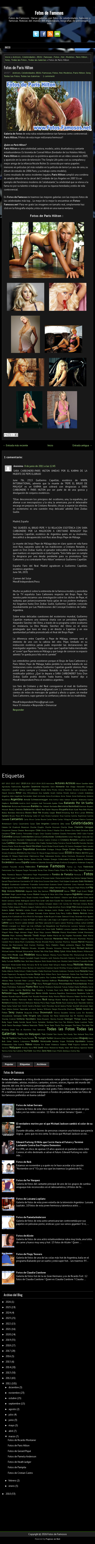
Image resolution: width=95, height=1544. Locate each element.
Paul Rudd (84, 974)
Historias (20, 891)
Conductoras (47, 836)
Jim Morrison (74, 903)
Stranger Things (72, 1018)
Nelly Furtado (7, 961)
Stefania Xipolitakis (26, 1018)
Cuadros (82, 840)
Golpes (66, 881)
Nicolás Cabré (66, 961)
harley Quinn (7, 887)
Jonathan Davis (59, 907)
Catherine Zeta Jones (60, 823)
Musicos (14, 957)
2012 (8, 1378)
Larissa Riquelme (76, 919)
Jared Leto (44, 900)
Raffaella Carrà (86, 987)
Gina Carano (44, 881)
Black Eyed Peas (75, 809)
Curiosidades (21, 843)
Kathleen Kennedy (34, 913)
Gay (72, 878)
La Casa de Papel (27, 919)
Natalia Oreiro (74, 958)
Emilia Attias (60, 856)
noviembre (14, 1392)
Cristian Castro (44, 840)
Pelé (59, 977)
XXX (71, 1047)
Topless (13, 1038)
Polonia (29, 983)
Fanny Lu (71, 866)
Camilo (90, 815)
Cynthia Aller (34, 843)
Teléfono (25, 1025)
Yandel (90, 1047)
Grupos (5, 884)
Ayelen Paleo (57, 803)
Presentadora (65, 983)
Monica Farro (56, 954)
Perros (85, 977)
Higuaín (71, 887)
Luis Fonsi (45, 929)
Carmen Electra (78, 819)
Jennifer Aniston (79, 900)
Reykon (5, 996)
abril (11, 1431)
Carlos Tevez (52, 819)
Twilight (42, 1038)
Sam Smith (22, 1006)
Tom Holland (79, 1034)
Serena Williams (44, 1009)
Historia (11, 891)
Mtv (71, 954)
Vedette (35, 1041)
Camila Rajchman (78, 815)
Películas (66, 977)
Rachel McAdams (46, 987)
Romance (6, 1002)
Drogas (48, 853)
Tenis (41, 1025)
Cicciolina (6, 833)
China (43, 830)
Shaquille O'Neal (31, 1012)
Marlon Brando (41, 941)
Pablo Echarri (20, 971)
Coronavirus (7, 840)
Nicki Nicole (47, 961)
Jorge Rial (71, 906)
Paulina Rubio (27, 977)
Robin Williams (34, 999)
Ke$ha (69, 913)
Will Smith (38, 1047)
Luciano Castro (16, 929)
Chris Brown (65, 830)
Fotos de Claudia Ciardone (31, 1272)
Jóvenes (79, 907)
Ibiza (52, 894)
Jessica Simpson (45, 903)
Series (79, 1009)
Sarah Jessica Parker (63, 1006)
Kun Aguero (88, 916)
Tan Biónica (68, 1022)
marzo (12, 1436)
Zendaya (66, 1050)
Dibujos (58, 849)
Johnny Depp (47, 907)
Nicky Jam (56, 961)
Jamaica (10, 900)
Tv (35, 1038)
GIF (32, 881)
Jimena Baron (87, 903)
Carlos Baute (40, 819)
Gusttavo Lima (69, 884)
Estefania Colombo (37, 862)
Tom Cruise (47, 1034)
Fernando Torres (36, 870)
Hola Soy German (41, 891)
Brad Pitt (37, 812)
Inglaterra (77, 894)
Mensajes (6, 948)
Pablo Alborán (8, 971)
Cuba (4, 843)
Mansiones (88, 932)
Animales (41, 796)
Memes (89, 944)
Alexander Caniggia (85, 786)
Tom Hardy (68, 1034)
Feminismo (6, 870)
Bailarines (16, 806)
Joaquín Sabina (34, 907)
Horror (67, 891)
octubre (13, 1398)
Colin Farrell (87, 833)
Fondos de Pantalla (62, 874)
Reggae (15, 993)
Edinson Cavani (57, 853)
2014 (8, 1367)
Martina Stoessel (70, 941)
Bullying (28, 815)
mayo (12, 1425)
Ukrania (57, 1038)
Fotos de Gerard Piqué (19, 1451)
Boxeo (28, 812)
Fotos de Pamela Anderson (31, 1217)
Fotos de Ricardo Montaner (22, 1440)
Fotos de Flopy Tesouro (29, 1254)
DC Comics (69, 846)
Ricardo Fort (27, 996)
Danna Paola (7, 846)
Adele (91, 783)
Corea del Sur (87, 836)
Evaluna (63, 862)
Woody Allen (64, 1047)
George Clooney (87, 878)
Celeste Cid (6, 827)
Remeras (52, 993)
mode (21, 954)
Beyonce (55, 809)
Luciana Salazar (78, 926)
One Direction (47, 968)
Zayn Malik (57, 1050)
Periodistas (76, 977)
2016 (8, 1356)
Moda (15, 954)
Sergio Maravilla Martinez (63, 1009)
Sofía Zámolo (43, 1015)
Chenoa (14, 830)
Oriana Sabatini (73, 968)
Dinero (4, 853)
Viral (70, 1044)
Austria (22, 803)
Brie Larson (80, 812)
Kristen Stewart (62, 916)
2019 (8, 1339)
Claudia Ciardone (52, 833)
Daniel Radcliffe (72, 843)
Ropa (48, 1002)
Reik (33, 993)
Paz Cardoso (51, 977)
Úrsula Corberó (72, 1038)
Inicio (7, 47)
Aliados (36, 789)
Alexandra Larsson (10, 789)
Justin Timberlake (72, 910)
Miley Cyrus (59, 951)
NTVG (19, 968)
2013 (8, 783)
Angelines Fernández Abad (25, 796)
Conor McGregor (74, 836)
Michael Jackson (85, 948)
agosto (12, 1409)
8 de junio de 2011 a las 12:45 (39, 466)
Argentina (17, 799)
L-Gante (16, 919)
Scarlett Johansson (80, 1006)
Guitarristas (44, 884)
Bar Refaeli (44, 806)
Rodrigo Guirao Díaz (71, 999)
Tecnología (17, 1025)
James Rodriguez (22, 900)
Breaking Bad (68, 812)
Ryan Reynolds (80, 1002)
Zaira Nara (47, 1050)
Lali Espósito (62, 919)
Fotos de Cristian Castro (20, 1472)
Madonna (83, 929)
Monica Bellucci (42, 954)
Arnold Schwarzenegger (36, 799)
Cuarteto (89, 840)
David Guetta (58, 846)
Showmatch (46, 1012)
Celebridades (28, 57)
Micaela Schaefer (37, 948)
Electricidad (23, 856)
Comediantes (27, 836)
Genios (77, 878)
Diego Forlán (68, 849)
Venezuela (45, 1041)
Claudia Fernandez (68, 833)
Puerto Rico (32, 986)
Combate (16, 836)
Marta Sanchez (55, 941)
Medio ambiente (67, 945)
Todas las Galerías (37, 60)
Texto (52, 1025)
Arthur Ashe (58, 799)
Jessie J (56, 903)
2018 (23, 783)
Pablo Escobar (32, 971)
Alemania (60, 786)
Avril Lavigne (32, 803)
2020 (28, 783)
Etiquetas (25, 1064)
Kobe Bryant (49, 916)
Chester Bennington (26, 830)
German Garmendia (21, 881)
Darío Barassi (19, 846)
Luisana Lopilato (71, 929)
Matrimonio (18, 945)
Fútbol (25, 878)
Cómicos (37, 836)
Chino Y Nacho (53, 830)
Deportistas (29, 849)
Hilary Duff (84, 887)
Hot (62, 57)
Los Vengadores (49, 926)
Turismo (30, 1038)
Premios (55, 983)
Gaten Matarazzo (57, 878)
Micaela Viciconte (53, 948)
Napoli (37, 958)
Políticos (20, 983)
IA (48, 894)
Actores (60, 783)
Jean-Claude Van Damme (60, 900)
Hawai (40, 887)
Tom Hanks (58, 1034)
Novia (14, 968)
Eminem (89, 856)
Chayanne (6, 830)
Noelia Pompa (67, 964)
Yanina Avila (7, 1050)
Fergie (25, 870)
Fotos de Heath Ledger (19, 1462)
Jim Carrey (64, 903)
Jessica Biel (22, 903)
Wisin (46, 1047)
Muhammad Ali (80, 954)
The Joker (86, 1025)
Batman (82, 806)
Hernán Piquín (61, 887)
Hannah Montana (85, 884)
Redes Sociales (85, 990)
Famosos (57, 866)
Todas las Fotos (19, 60)
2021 (8, 1329)
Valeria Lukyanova (21, 1041)
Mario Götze (14, 941)
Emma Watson (43, 859)
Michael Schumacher (24, 951)
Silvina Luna (75, 1012)
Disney (20, 852)
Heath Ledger (48, 887)
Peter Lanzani (28, 980)
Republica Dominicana (66, 993)
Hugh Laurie (16, 894)
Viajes (62, 1041)
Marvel (81, 941)
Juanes (86, 907)
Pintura (83, 980)
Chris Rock (75, 830)
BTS (22, 815)
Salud (14, 1006)
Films (62, 870)
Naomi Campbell (26, 958)
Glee (51, 881)
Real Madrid (70, 990)
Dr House (40, 853)
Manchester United (75, 932)
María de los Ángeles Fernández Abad (70, 935)
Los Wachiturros (63, 926)
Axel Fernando (45, 803)
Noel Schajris (54, 964)
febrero (12, 1480)
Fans (80, 866)
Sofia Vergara (29, 1015)
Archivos (41, 1064)
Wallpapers (15, 1047)
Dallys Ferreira (58, 843)
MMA (9, 954)
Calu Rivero (46, 815)
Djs (25, 853)
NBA (91, 958)
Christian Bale (87, 830)
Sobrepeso (17, 1015)
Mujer (90, 954)
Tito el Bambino (23, 1029)
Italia (47, 897)
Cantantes (16, 819)
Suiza (34, 1022)
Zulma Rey (75, 1050)
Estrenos (49, 862)
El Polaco (14, 856)
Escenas (18, 862)
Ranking (27, 990)
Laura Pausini (15, 922)
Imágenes (68, 894)
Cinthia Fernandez (24, 833)
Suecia (84, 1019)
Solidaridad (64, 1015)
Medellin (55, 945)
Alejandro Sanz (48, 786)
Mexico (16, 948)
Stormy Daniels (57, 1019)
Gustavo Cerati (56, 884)
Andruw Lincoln (77, 793)
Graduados (74, 881)
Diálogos (50, 849)
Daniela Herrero (86, 843)
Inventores (15, 897)
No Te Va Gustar (41, 964)
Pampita (84, 971)
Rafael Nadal (74, 987)
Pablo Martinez (45, 971)
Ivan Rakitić (55, 897)
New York (25, 961)
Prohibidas (11, 987)
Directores (12, 853)
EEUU (39, 57)
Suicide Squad (25, 1022)
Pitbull (90, 980)
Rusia (58, 1002)
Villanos (36, 1044)
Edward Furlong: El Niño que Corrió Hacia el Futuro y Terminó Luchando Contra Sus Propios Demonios (49, 1144)
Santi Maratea (47, 1006)
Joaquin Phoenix (20, 907)
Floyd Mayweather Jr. (42, 874)
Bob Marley (88, 809)
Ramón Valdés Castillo (11, 990)
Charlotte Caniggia (83, 827)
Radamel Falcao (61, 987)
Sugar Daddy (12, 1022)
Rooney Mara (39, 1002)
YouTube (28, 1050)
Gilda (36, 881)
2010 (8, 1493)
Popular (9, 1064)
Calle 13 (36, 815)
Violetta (63, 1044)
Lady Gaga (52, 919)
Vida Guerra (18, 1044)
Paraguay (21, 974)
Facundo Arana (17, 866)
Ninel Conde (16, 964)
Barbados (53, 806)
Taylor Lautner (80, 1022)
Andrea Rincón (62, 793)
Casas (32, 823)
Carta (15, 823)
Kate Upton (20, 913)
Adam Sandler (82, 783)
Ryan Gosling (67, 1002)
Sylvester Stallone (46, 1022)
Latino (5, 922)
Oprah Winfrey (60, 968)
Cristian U (55, 840)
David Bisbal (47, 846)
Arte (50, 799)
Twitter (49, 1038)
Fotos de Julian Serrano (29, 1105)
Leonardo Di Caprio (52, 922)
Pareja (37, 974)
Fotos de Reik (23, 1161)
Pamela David (74, 971)
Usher (9, 1041)
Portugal (47, 983)
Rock (44, 999)
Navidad (85, 958)
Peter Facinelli (15, 980)
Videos (28, 1044)
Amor (18, 792)
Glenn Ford (58, 881)
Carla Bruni (29, 819)
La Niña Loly (41, 919)
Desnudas (41, 849)
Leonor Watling (66, 922)
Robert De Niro (80, 996)
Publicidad (21, 987)
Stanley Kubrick (9, 1019)
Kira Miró (27, 916)
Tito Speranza (39, 1029)
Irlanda (35, 897)
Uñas (63, 1038)
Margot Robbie (46, 935)
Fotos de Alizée (24, 1235)
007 (3, 783)
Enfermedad (63, 859)
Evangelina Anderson (76, 862)
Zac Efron (37, 1050)
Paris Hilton (81, 57)
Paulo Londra (39, 977)
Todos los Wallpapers (29, 1034)
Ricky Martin (54, 996)
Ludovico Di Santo (33, 929)
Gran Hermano (86, 881)
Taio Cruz (58, 1022)
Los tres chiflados (34, 926)
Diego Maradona (85, 849)
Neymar (38, 961)
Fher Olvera (48, 870)
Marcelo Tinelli (31, 935)
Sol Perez (54, 1015)
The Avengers (66, 1025)
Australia (14, 803)
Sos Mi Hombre (77, 1015)
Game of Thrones (42, 878)
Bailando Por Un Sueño (78, 803)
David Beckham (33, 846)
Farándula (88, 866)
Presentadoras (80, 983)
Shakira (19, 1012)
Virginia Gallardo (80, 1044)
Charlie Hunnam (52, 827)
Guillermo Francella (29, 884)
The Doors (77, 1025)
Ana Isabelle (44, 793)
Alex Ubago (71, 786)
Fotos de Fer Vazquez (28, 1180)
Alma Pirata (52, 789)
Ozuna (90, 968)
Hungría (43, 894)
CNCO (79, 833)
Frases (12, 878)
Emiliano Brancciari (76, 856)
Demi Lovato (87, 846)
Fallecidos (30, 866)
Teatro (9, 1025)
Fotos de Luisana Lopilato (31, 1198)
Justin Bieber (58, 910)
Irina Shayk (26, 897)
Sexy (7, 60)
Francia (5, 878)
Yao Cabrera (18, 1050)
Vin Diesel (45, 1044)
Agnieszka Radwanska (11, 786)
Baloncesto (25, 806)
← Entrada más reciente (15, 445)
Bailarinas (6, 806)
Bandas (35, 806)
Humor (36, 894)
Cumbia (11, 842)
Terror (46, 1025)
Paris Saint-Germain (60, 974)
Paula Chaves (14, 977)
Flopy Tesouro (79, 870)
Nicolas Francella (80, 961)
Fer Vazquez (17, 870)
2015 (13, 783)
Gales (32, 878)
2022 (33, 783)
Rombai (14, 1002)
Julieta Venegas (44, 910)
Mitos (4, 954)
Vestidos (55, 1041)
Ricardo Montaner (40, 996)
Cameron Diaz (57, 815)
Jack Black (73, 897)
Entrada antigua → (82, 445)
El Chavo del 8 (79, 852)
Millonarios (88, 951)
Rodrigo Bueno (54, 999)
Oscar (84, 967)
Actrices (17, 57)
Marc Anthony (16, 935)
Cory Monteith (19, 840)
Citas (42, 833)
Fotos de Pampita (17, 1467)
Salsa (9, 1006)
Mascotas (89, 941)
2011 (8, 1383)
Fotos (56, 57)
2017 (18, 783)
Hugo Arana (27, 894)
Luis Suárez (57, 929)
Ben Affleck (36, 809)
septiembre (14, 1403)
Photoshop (63, 980)
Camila (67, 815)
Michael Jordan (8, 951)
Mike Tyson (49, 951)
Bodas (4, 812)
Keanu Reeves (80, 913)
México (25, 948)
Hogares (29, 891)
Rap (33, 990)
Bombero (11, 812)
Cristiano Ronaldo (69, 839)
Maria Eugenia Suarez (24, 938)
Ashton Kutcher (71, 799)
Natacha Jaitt (46, 958)
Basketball (73, 806)
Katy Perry (61, 913)
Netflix (17, 961)
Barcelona (63, 806)
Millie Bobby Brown (74, 951)
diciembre (14, 1387)
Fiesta (56, 870)
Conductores (61, 836)
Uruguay (83, 1038)
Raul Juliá (58, 990)
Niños (24, 964)
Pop (34, 983)
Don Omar (31, 853)
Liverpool (12, 926)
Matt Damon (29, 945)
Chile (38, 830)
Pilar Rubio (74, 980)
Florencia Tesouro (14, 874)
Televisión (33, 1025)
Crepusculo (31, 839)
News (31, 961)
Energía (54, 859)
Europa (57, 862)
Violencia (55, 1044)
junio (11, 1420)
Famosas (48, 57)
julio (11, 1414)
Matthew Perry (43, 945)
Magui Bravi (33, 932)
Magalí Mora (7, 932)
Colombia (7, 836)
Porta (39, 983)
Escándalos (8, 862)
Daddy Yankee (46, 843)
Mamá (63, 932)
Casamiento (24, 823)
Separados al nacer (28, 1009)
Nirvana (30, 964)
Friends (19, 878)
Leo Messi (39, 922)
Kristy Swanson (76, 916)
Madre (90, 929)
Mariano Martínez (78, 938)
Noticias (78, 964)
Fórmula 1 (78, 874)
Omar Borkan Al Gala (31, 968)
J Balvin (64, 897)
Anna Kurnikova (53, 796)
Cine (13, 833)
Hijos (77, 887)
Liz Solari (21, 926)
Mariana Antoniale (43, 938)
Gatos (67, 878)
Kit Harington (37, 916)
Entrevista (88, 859)
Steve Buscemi (43, 1019)
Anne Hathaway (79, 796)
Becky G (12, 809)
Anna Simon (66, 796)
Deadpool (78, 846)
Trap (19, 1038)
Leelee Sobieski (28, 922)
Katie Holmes (49, 913)
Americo (11, 793)
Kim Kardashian (15, 916)
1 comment (48, 76)
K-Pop (83, 910)
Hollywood (56, 891)
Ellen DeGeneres (47, 856)
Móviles (66, 954)
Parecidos (29, 974)
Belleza (27, 809)
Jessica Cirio (33, 903)
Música (5, 957)
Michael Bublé (69, 948)
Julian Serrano (16, 910)
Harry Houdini (20, 887)
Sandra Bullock (34, 1006)
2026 (8, 1301)
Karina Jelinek (8, 913)
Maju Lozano (45, 932)
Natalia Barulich (60, 958)
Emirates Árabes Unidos (12, 859)
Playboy (5, 983)
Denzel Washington (12, 849)
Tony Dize (89, 1034)
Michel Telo (38, 951)
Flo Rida (69, 870)
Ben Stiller (46, 809)
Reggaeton (25, 993)
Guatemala (15, 884)
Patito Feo (74, 974)
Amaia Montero (65, 789)
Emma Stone (29, 859)
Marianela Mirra (61, 938)
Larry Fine (88, 919)
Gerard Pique (7, 881)
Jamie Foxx (35, 900)
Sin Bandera (87, 1012)
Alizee (43, 789)
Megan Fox (80, 945)
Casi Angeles (43, 823)
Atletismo (83, 799)
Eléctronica (34, 856)
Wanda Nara (27, 1047)
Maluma (55, 932)
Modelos (70, 57)
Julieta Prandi (31, 910)
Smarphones (7, 1015)
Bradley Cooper (48, 812)
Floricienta (27, 874)
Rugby (52, 1002)
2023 (8, 1318)
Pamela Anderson (59, 971)
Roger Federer (87, 999)
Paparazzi (11, 974)
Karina (90, 910)
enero (12, 1486)
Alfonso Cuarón (25, 789)
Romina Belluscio (25, 1002)
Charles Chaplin (37, 827)
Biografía (63, 809)
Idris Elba (59, 894)
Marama (5, 935)
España (25, 862)
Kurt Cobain (7, 919)
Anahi (52, 793)
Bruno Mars (15, 815)
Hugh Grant (82, 891)
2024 (38, 783)
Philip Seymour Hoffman (46, 980)
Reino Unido (42, 993)
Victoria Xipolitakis (75, 1041)
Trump (24, 1038)
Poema (13, 983)
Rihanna (70, 996)
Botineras (20, 812)
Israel (41, 897)
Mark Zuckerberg (27, 941)
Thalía (57, 1025)
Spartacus (89, 1015)
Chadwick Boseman (20, 827)
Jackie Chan (83, 897)
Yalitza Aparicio (80, 1047)
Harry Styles (31, 887)
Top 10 (5, 1038)
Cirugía (36, 833)
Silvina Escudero (61, 1012)
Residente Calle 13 (85, 993)
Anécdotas (89, 793)
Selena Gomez (13, 1009)
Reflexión (7, 993)
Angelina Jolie (8, 796)
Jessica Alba (12, 903)
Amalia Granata (80, 789)
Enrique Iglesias (76, 859)
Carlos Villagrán (64, 819)
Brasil (58, 812)
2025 (43, 783)
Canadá (5, 819)
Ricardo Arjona (15, 996)
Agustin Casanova (31, 786)
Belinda (19, 809)
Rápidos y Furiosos (45, 990)
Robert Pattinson (19, 999)
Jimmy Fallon (7, 907)
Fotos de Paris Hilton (18, 67)
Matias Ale (7, 945)
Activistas (50, 783)
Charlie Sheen (67, 827)
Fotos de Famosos (49, 12)
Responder (18, 709)
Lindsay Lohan (80, 922)
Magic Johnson (20, 932)
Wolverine (53, 1047)
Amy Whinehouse (30, 793)
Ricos (63, 996)
